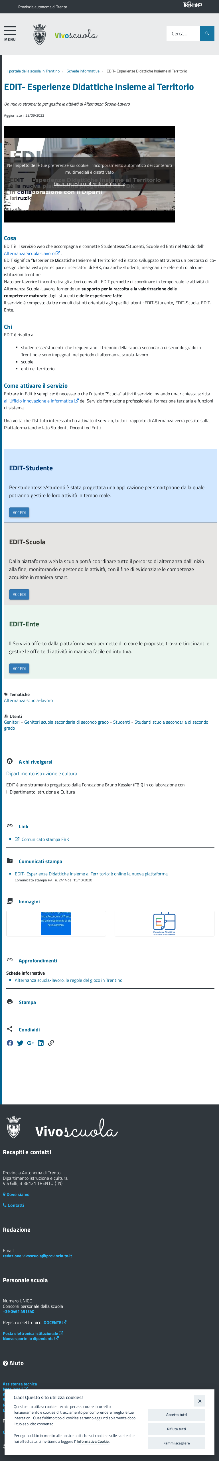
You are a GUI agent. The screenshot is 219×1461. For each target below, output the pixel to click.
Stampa (27, 1002)
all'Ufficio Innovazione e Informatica (42, 400)
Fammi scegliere (176, 1443)
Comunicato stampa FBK (42, 839)
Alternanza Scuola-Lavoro (32, 253)
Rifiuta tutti (176, 1429)
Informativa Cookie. (93, 1441)
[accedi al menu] (10, 32)
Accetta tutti (176, 1414)
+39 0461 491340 (18, 1311)
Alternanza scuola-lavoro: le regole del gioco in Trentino (68, 980)
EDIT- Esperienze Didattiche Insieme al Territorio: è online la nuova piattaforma (91, 873)
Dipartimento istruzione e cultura (41, 773)
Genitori (12, 722)
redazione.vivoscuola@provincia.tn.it (37, 1255)
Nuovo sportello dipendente (31, 1338)
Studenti (122, 722)
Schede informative (83, 71)
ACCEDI (19, 512)
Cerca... (179, 34)
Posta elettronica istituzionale (33, 1333)
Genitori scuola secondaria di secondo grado (67, 722)
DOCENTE (55, 1322)
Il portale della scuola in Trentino (33, 71)
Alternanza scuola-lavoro (28, 700)
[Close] (199, 1400)
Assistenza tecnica (20, 1384)
